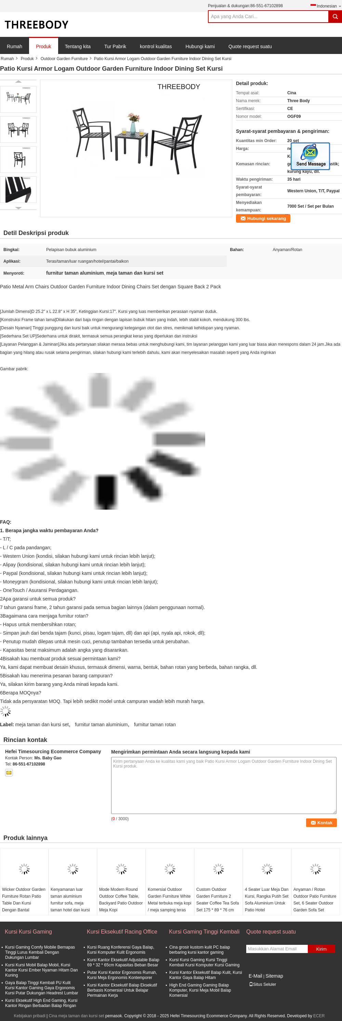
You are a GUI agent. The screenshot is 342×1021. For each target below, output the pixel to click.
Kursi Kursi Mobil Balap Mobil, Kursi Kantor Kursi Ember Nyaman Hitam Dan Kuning (41, 970)
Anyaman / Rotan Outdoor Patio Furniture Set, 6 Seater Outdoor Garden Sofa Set (314, 899)
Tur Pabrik (115, 46)
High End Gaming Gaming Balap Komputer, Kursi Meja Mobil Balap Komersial (200, 990)
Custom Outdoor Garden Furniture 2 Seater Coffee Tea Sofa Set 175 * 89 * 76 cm (217, 899)
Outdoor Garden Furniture (64, 58)
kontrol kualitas (156, 46)
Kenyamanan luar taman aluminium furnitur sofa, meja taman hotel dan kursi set (70, 903)
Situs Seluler (262, 984)
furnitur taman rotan (155, 724)
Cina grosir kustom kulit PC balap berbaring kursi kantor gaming (199, 950)
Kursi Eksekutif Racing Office (122, 932)
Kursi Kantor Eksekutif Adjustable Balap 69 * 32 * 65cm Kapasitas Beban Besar (123, 962)
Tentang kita (78, 46)
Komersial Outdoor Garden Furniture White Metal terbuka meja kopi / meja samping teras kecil (169, 903)
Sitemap (274, 976)
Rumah (14, 46)
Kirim (321, 949)
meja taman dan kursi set (42, 724)
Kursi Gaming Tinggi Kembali (204, 932)
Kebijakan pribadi (29, 1015)
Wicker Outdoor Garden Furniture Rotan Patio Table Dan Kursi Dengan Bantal (23, 899)
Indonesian (329, 6)
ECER (319, 1015)
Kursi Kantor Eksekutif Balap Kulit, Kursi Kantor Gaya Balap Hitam (205, 975)
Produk (43, 46)
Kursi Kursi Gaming (28, 932)
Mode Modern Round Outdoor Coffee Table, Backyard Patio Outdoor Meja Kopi (121, 899)
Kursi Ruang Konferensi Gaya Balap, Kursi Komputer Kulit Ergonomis (120, 950)
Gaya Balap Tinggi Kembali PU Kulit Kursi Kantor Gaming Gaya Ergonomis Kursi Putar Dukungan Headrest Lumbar (41, 987)
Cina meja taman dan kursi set (76, 1015)
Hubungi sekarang (266, 218)
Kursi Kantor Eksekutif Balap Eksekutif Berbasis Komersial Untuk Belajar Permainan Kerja (122, 990)
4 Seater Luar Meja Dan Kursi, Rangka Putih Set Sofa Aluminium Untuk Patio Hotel (266, 899)
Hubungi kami (200, 46)
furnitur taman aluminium (101, 724)
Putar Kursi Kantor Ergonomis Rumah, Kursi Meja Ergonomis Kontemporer (122, 975)
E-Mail (255, 976)
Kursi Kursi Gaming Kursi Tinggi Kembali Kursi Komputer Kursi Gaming (204, 962)
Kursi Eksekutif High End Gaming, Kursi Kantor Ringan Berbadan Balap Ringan (41, 1003)
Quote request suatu (250, 46)
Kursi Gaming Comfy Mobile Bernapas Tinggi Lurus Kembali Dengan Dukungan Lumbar (40, 952)
